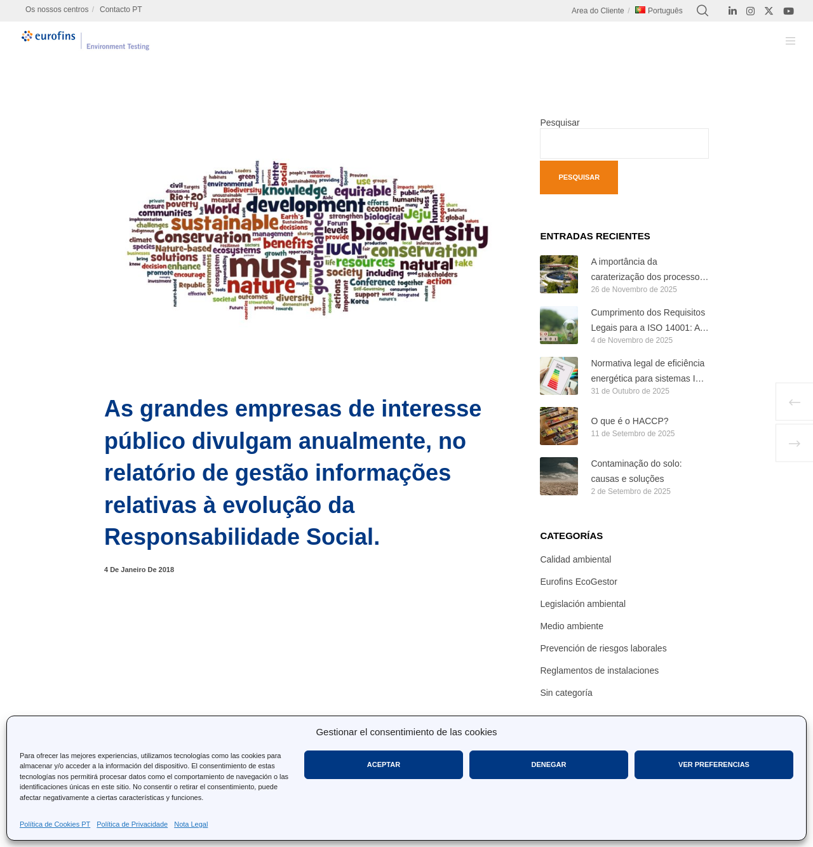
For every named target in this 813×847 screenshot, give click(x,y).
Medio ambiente (571, 626)
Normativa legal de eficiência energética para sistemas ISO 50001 (649, 372)
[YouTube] (788, 11)
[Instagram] (750, 11)
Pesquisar (559, 122)
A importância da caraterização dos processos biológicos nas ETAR (647, 271)
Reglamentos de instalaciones (599, 670)
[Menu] (783, 41)
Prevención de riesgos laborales (603, 648)
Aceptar (383, 764)
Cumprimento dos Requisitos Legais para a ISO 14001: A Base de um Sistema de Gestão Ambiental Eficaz (648, 321)
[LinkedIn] (733, 11)
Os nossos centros (56, 9)
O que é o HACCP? (629, 421)
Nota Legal (191, 824)
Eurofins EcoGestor (578, 582)
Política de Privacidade (132, 824)
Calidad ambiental (575, 559)
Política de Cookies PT (55, 824)
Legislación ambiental (583, 604)
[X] (769, 11)
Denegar (548, 764)
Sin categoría (566, 693)
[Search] (702, 10)
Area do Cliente (598, 10)
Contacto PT (121, 9)
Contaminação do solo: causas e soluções (636, 471)
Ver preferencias (713, 764)
